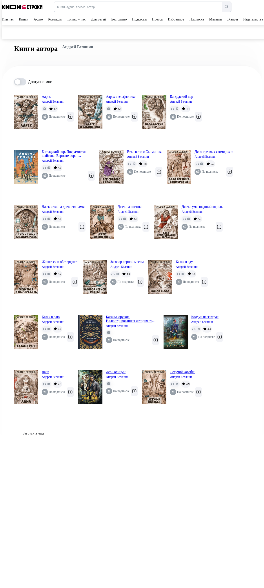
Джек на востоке (130, 207)
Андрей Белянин (53, 101)
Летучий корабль (182, 372)
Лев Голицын (116, 372)
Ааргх (46, 96)
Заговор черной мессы (127, 262)
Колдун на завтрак (205, 317)
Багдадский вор (181, 96)
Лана (45, 372)
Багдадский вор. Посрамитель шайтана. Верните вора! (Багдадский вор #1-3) (64, 154)
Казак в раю (51, 317)
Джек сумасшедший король (202, 207)
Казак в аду (184, 262)
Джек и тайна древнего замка (64, 207)
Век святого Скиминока (144, 151)
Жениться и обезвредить (60, 262)
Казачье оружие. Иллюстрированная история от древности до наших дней (129, 319)
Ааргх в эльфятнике (121, 96)
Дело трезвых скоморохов (214, 151)
